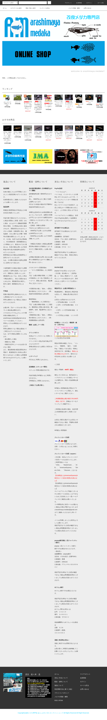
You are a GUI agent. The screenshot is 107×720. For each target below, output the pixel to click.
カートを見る (84, 685)
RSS (56, 700)
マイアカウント (85, 674)
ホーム (5, 8)
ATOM (61, 700)
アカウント (67, 3)
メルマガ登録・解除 (73, 8)
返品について (59, 685)
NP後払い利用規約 (61, 430)
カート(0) (99, 3)
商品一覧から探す (29, 8)
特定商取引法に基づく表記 (63, 689)
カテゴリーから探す (15, 8)
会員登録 (78, 3)
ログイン (88, 3)
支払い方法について (61, 678)
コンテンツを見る (43, 8)
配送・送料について (61, 681)
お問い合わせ (86, 8)
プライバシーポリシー (62, 693)
